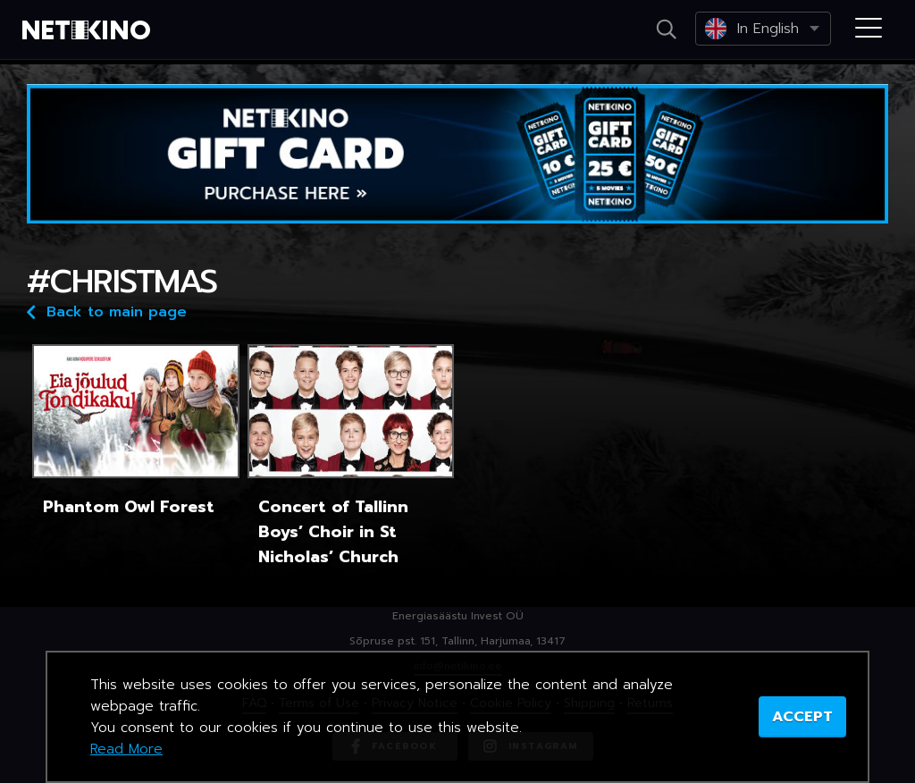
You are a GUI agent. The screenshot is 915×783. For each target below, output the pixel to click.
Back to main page (107, 310)
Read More (126, 749)
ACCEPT (802, 717)
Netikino (89, 30)
